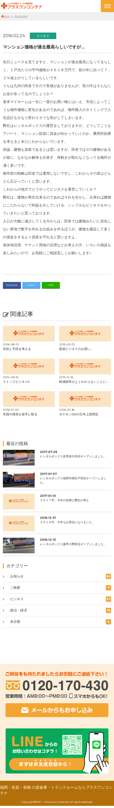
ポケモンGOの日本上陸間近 (78, 416)
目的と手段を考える (17, 351)
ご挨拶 (60, 589)
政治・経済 (60, 612)
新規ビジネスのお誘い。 (76, 351)
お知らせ (60, 578)
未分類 (60, 623)
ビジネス (43, 38)
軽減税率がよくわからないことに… (84, 383)
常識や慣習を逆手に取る (20, 416)
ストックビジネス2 (16, 383)
